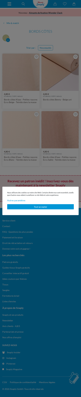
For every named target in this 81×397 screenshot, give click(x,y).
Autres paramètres (16, 200)
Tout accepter (40, 206)
